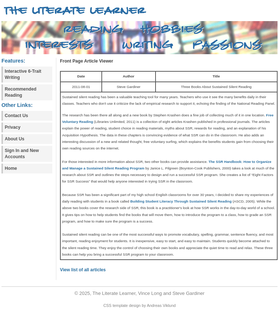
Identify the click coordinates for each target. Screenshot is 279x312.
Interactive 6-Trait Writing (23, 74)
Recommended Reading (20, 92)
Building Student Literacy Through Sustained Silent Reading (180, 201)
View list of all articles (83, 269)
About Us (14, 138)
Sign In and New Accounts (22, 153)
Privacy (12, 127)
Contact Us (16, 115)
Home (11, 168)
